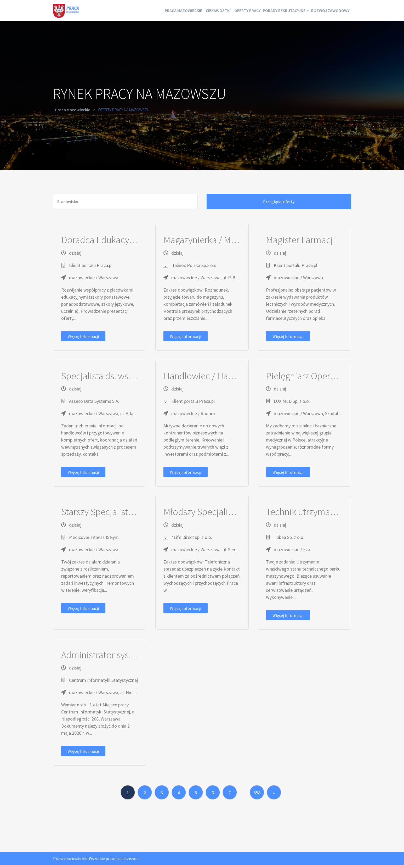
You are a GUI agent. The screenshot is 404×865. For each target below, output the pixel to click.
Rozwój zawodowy (327, 10)
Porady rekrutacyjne (273, 10)
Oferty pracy (226, 10)
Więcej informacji (83, 336)
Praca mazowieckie (146, 10)
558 (256, 793)
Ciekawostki (189, 10)
